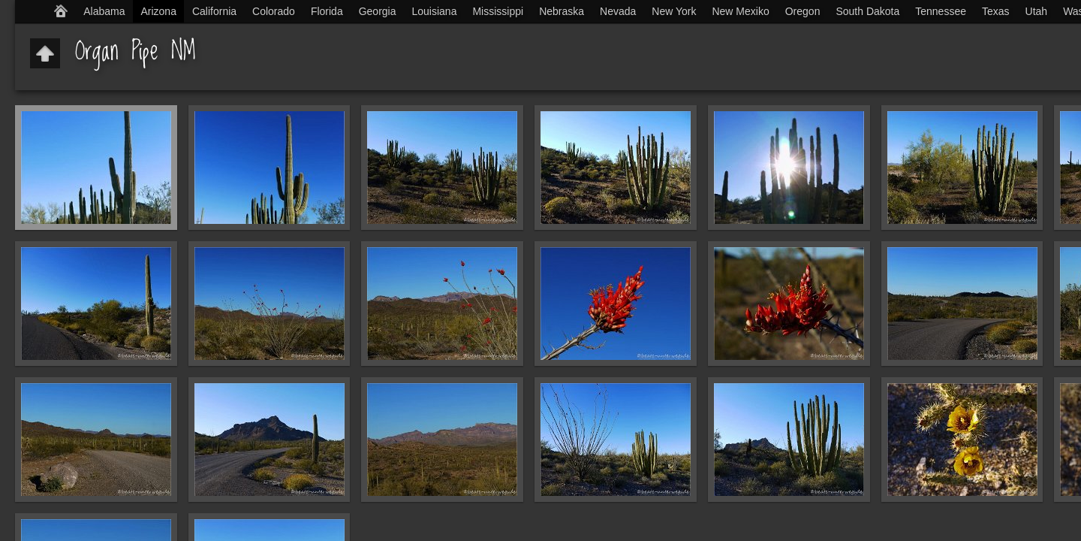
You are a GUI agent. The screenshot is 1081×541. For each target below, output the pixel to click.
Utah (1036, 11)
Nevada (618, 11)
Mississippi (497, 11)
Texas (996, 11)
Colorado (273, 11)
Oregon (803, 11)
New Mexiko (740, 11)
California (214, 11)
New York (674, 11)
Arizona (158, 11)
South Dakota (867, 11)
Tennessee (940, 11)
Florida (327, 11)
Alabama (104, 11)
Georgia (377, 11)
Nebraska (561, 11)
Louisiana (434, 11)
